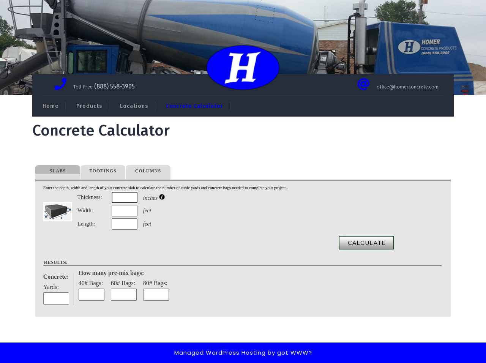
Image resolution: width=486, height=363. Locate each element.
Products (89, 106)
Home (50, 106)
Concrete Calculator (194, 106)
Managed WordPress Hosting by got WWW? (243, 353)
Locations (134, 106)
